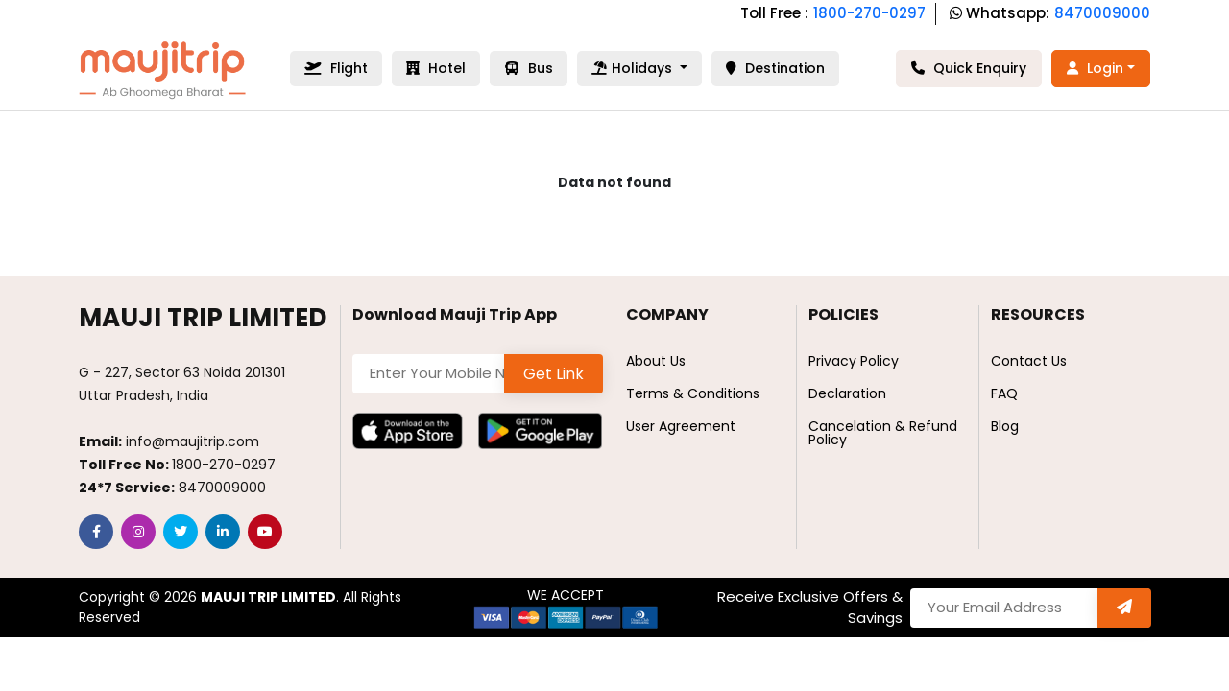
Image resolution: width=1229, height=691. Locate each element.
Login (1095, 68)
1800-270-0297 (869, 13)
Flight (336, 68)
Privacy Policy (853, 361)
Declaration (847, 393)
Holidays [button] (633, 68)
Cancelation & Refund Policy (882, 432)
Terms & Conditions (692, 393)
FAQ (1004, 393)
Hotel (436, 68)
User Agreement (680, 426)
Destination (775, 68)
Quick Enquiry (968, 68)
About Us (656, 361)
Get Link (553, 374)
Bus (528, 68)
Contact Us (1029, 361)
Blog (1005, 426)
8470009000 (1102, 13)
